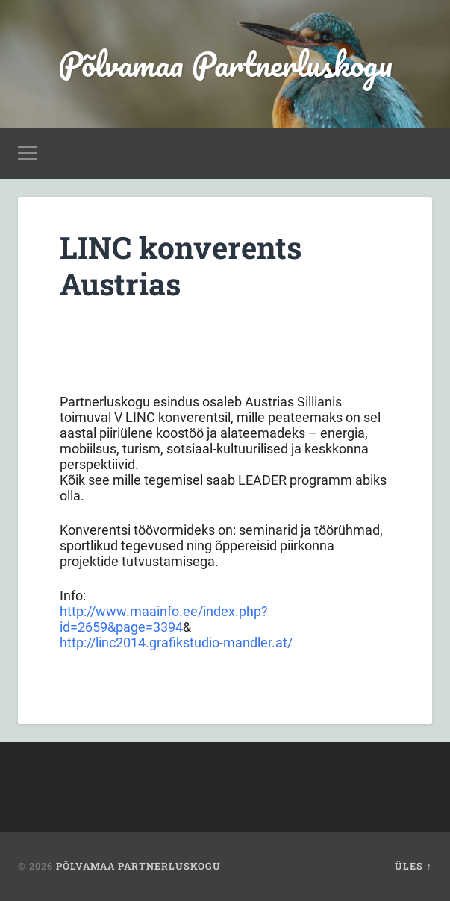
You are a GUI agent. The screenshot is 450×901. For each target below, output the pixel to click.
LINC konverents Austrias (180, 265)
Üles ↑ (413, 866)
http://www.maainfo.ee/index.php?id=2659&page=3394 (164, 619)
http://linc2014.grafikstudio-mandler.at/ (176, 642)
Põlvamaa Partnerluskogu (225, 63)
